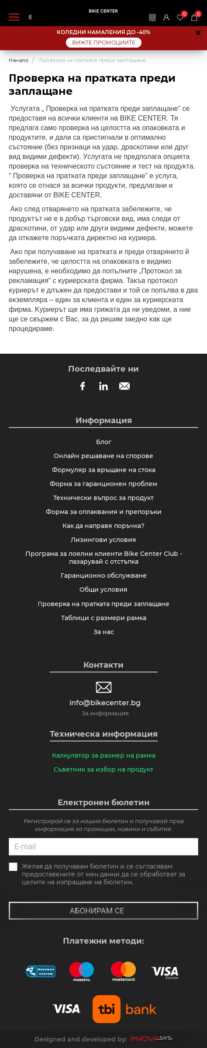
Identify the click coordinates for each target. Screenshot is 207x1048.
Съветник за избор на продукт (103, 769)
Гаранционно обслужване (104, 575)
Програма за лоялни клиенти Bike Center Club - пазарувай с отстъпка (103, 557)
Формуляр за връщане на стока (103, 470)
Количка (196, 14)
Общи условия (103, 589)
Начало (18, 60)
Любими (182, 14)
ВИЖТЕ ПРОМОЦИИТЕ (103, 42)
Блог (103, 442)
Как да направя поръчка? (103, 526)
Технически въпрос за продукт (103, 498)
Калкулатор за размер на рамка (103, 755)
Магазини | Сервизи (152, 17)
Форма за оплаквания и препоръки (104, 512)
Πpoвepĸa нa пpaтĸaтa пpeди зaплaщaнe (103, 604)
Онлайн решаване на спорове (103, 456)
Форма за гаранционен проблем (103, 484)
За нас (103, 632)
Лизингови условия (103, 540)
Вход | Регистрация (166, 17)
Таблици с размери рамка (103, 618)
